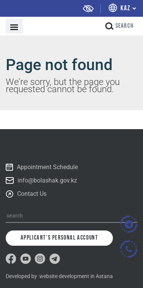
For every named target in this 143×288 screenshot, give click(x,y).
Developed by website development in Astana (59, 276)
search (119, 26)
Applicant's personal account (59, 238)
